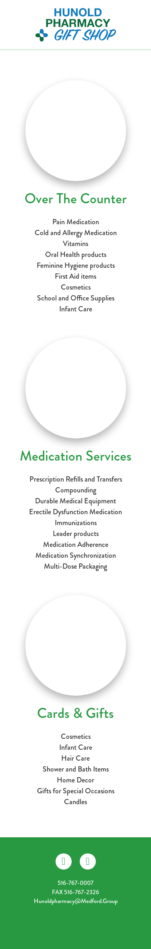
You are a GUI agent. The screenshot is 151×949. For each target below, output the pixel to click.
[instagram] (88, 861)
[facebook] (64, 861)
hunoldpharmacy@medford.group (76, 901)
